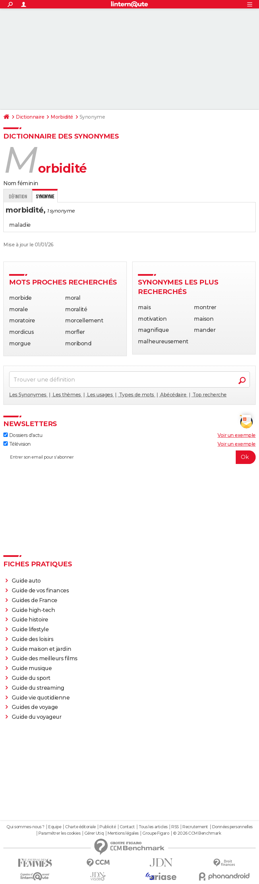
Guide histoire (30, 619)
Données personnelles (232, 827)
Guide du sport (31, 678)
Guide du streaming (38, 688)
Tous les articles (153, 827)
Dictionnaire (30, 117)
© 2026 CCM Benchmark (197, 833)
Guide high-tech (33, 610)
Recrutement (195, 827)
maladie (20, 225)
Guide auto (26, 581)
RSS (175, 827)
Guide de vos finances (40, 590)
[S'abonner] (129, 457)
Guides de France (34, 600)
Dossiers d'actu (22, 435)
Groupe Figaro (155, 833)
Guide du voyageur (37, 717)
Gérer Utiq (94, 833)
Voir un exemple (237, 435)
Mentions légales (123, 833)
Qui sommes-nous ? (25, 827)
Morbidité (62, 117)
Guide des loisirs (33, 639)
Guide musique (32, 668)
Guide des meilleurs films (45, 658)
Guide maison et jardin (41, 649)
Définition (18, 196)
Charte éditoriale (80, 827)
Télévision (17, 444)
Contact (127, 827)
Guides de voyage (35, 707)
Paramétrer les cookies (59, 833)
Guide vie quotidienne (41, 697)
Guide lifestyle (30, 629)
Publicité (107, 827)
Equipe (54, 827)
